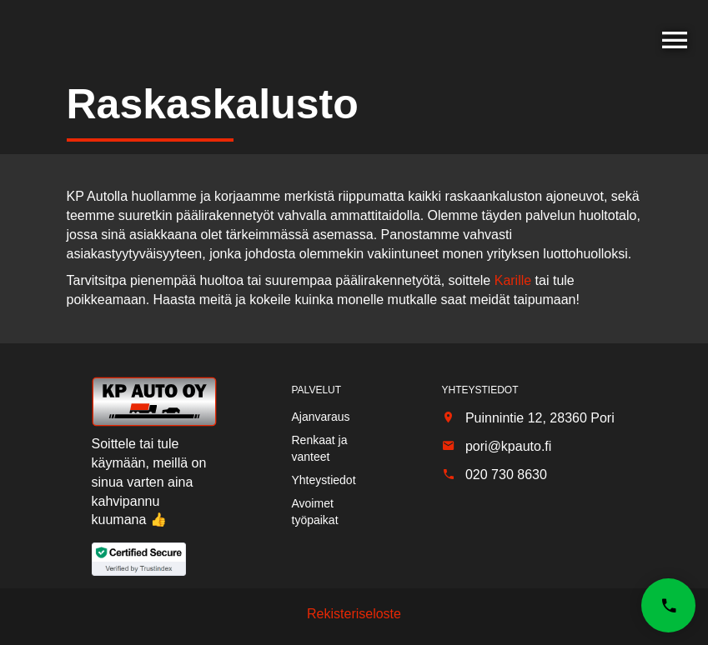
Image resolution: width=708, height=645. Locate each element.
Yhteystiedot (324, 480)
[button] (668, 605)
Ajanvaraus (321, 416)
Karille (513, 280)
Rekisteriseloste (354, 614)
